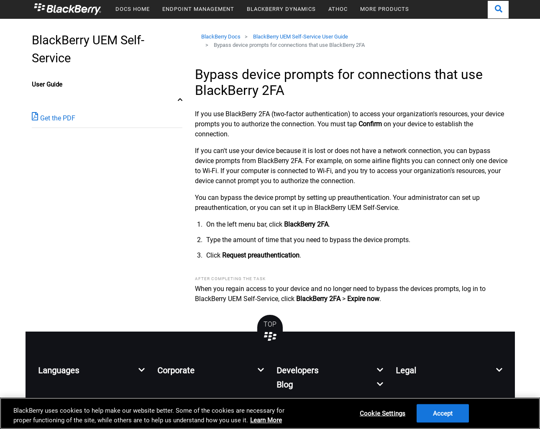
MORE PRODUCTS (384, 9)
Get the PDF (53, 117)
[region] (270, 413)
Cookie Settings (382, 413)
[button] (498, 9)
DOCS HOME (132, 9)
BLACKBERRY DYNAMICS (281, 9)
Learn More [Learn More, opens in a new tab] (266, 420)
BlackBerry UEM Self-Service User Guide (300, 36)
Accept (443, 413)
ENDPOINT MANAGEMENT (198, 9)
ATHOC (338, 9)
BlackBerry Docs (221, 36)
